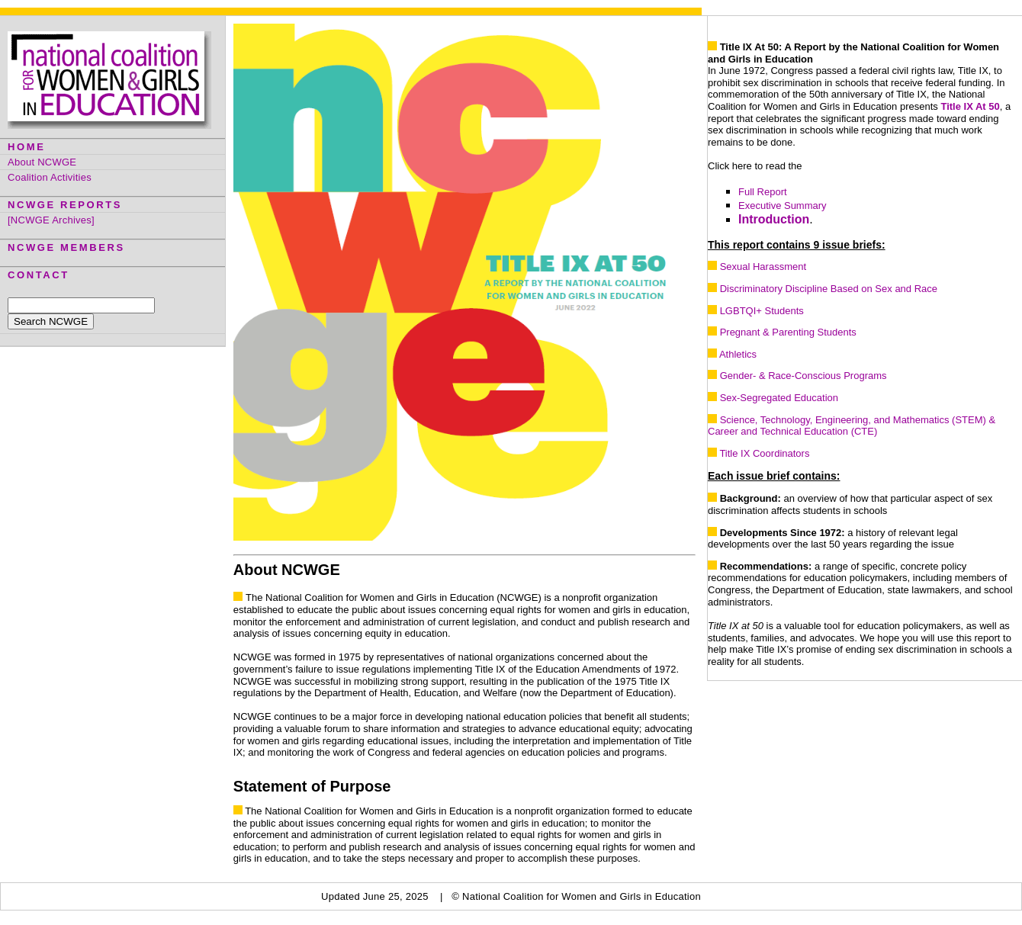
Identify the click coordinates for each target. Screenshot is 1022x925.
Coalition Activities (50, 177)
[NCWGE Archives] (51, 220)
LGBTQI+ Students (762, 310)
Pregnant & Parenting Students (788, 332)
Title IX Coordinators (764, 453)
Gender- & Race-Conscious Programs (803, 375)
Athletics (738, 354)
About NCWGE (42, 162)
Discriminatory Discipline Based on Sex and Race (828, 288)
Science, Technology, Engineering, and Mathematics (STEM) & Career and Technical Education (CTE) (851, 426)
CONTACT (38, 275)
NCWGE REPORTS (65, 204)
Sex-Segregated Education (779, 397)
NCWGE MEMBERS (66, 247)
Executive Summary (782, 205)
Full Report (762, 192)
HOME (26, 147)
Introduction (773, 219)
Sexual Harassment (763, 266)
